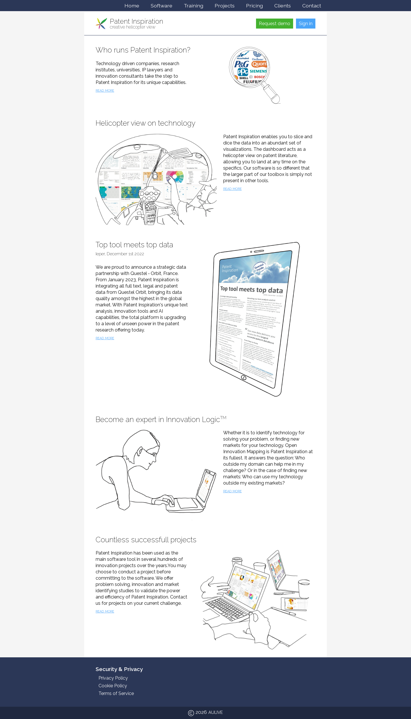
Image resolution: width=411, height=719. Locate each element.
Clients (282, 6)
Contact (311, 6)
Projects (225, 6)
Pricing (254, 6)
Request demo (274, 23)
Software (161, 6)
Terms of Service (116, 693)
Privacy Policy (113, 678)
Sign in (306, 23)
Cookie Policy (112, 685)
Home (131, 6)
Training (193, 6)
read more (105, 90)
